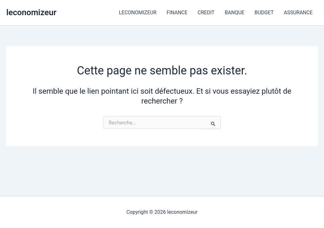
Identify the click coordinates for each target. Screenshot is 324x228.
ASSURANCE (298, 13)
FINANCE (176, 13)
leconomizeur (31, 12)
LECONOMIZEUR (138, 13)
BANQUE (234, 13)
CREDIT (206, 13)
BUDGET (264, 13)
